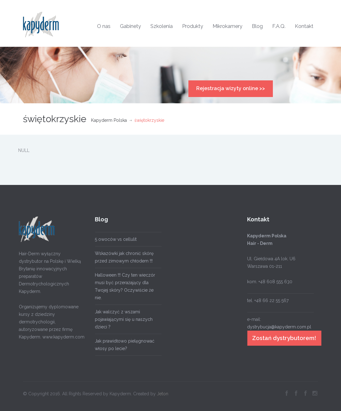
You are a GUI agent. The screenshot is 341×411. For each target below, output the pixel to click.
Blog (257, 26)
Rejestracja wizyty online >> (230, 88)
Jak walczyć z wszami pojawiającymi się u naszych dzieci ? (122, 319)
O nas (104, 26)
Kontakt (304, 26)
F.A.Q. (278, 26)
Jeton (162, 392)
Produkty (192, 26)
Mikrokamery (227, 26)
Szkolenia (161, 26)
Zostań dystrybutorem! (283, 338)
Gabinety (130, 26)
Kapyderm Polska (109, 120)
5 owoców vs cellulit (114, 239)
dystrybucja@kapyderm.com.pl (278, 326)
